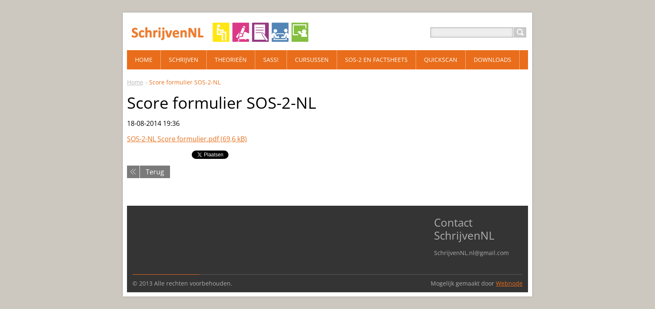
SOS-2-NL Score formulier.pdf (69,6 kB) (187, 138)
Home (135, 82)
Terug (155, 171)
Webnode (509, 283)
